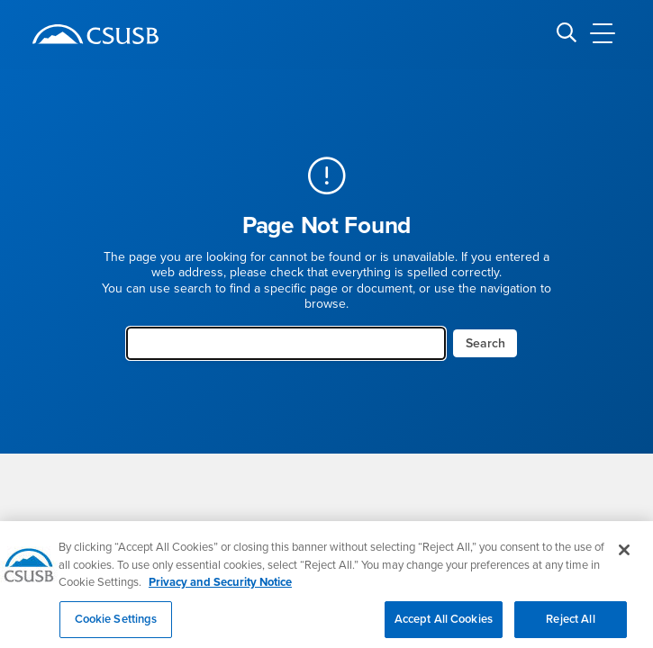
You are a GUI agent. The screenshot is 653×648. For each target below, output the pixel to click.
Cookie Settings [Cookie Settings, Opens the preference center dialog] (116, 628)
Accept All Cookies (444, 628)
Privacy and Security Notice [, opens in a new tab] (220, 591)
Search (485, 343)
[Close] (624, 559)
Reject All (570, 628)
